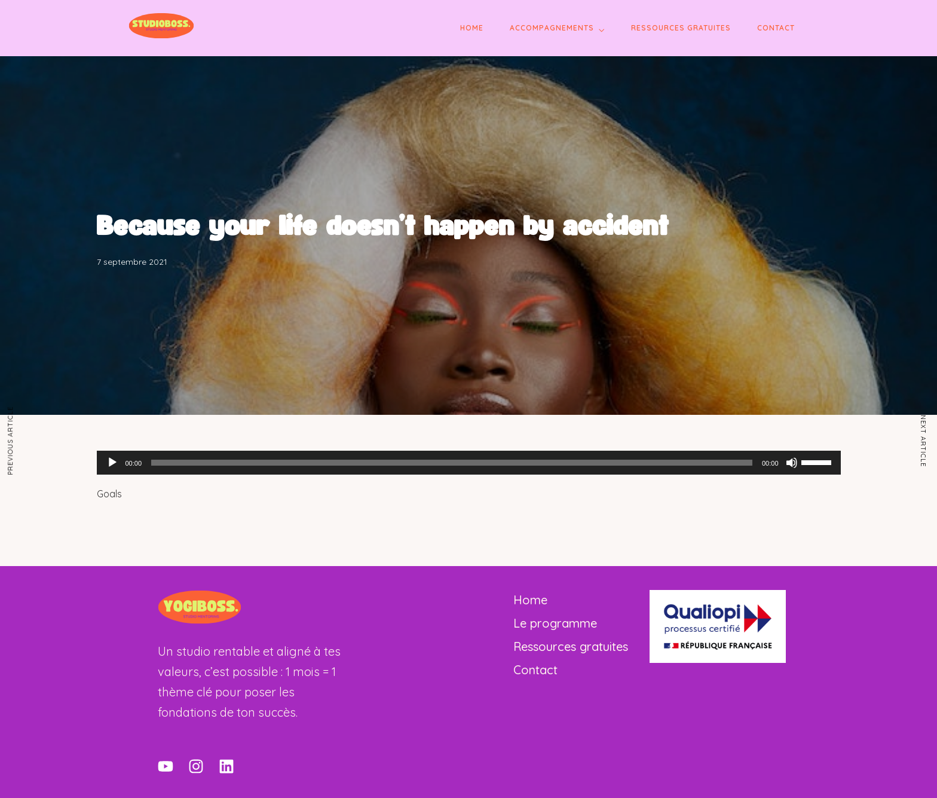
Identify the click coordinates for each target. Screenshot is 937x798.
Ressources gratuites (681, 27)
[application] (469, 463)
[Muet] (792, 463)
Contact (776, 27)
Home (471, 27)
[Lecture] (112, 463)
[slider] (451, 463)
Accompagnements (552, 27)
